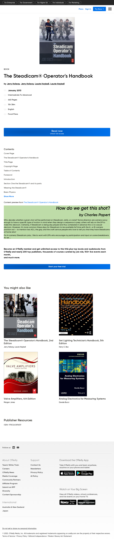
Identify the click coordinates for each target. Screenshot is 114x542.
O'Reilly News (8, 472)
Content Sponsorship (11, 494)
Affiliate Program (10, 483)
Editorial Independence (38, 536)
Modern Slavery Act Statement (60, 536)
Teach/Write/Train (10, 465)
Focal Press (13, 114)
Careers (5, 468)
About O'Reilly (9, 460)
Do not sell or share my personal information (19, 528)
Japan (5, 511)
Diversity (6, 491)
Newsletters (36, 468)
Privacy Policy (37, 472)
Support (35, 460)
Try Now (99, 9)
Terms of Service (8, 536)
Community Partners (11, 480)
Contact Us (35, 465)
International (9, 502)
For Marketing (74, 3)
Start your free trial (57, 266)
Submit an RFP (8, 487)
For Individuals (58, 3)
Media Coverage (9, 476)
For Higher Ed (42, 3)
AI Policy (34, 476)
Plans (81, 9)
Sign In (88, 9)
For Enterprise (9, 3)
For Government (26, 3)
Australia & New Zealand (13, 507)
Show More (9, 196)
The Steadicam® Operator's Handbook (41, 202)
